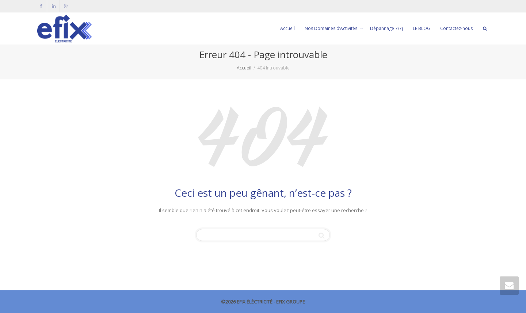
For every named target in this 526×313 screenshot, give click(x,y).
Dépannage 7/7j (386, 28)
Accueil (287, 28)
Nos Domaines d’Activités (331, 28)
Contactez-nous (456, 28)
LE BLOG (421, 28)
